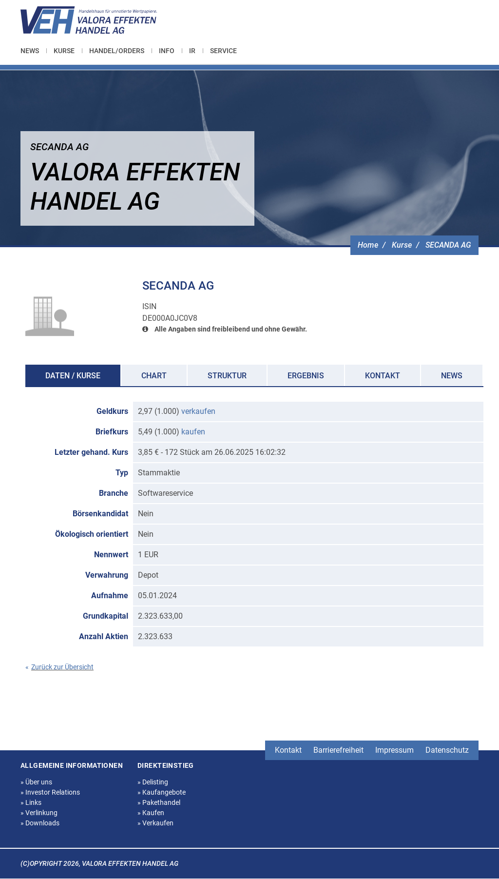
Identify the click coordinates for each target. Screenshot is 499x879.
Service (223, 51)
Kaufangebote (161, 792)
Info (166, 51)
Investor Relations (50, 792)
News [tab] (451, 375)
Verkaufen (155, 823)
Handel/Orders (116, 51)
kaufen (193, 431)
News (29, 51)
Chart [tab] (154, 375)
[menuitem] (33, 50)
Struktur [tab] (227, 375)
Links (30, 802)
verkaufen (198, 411)
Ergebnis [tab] (306, 375)
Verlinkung (39, 813)
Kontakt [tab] (382, 375)
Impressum (394, 750)
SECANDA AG (448, 245)
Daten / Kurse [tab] (72, 375)
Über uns (36, 782)
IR (192, 51)
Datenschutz (447, 750)
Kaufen (150, 813)
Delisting (152, 782)
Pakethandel (158, 802)
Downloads (39, 823)
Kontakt (288, 750)
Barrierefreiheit (338, 750)
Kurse (64, 51)
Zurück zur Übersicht (59, 667)
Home (368, 245)
